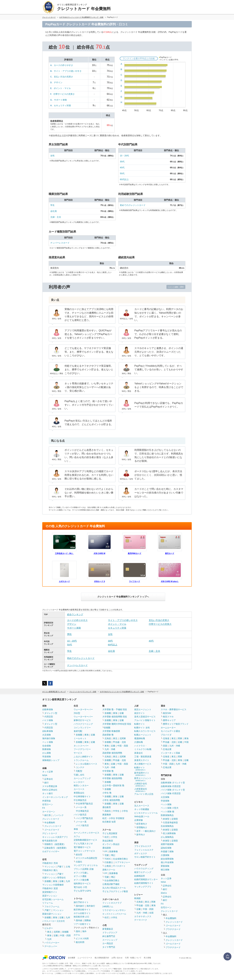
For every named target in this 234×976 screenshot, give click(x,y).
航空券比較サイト (82, 909)
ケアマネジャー (122, 862)
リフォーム (47, 903)
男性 (69, 634)
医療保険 (46, 749)
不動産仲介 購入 (50, 870)
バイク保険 (47, 720)
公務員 (107, 866)
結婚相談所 (139, 876)
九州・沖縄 (109, 749)
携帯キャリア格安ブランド (176, 724)
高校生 (107, 811)
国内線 (79, 920)
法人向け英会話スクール (114, 888)
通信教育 (106, 807)
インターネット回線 (170, 753)
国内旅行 (80, 906)
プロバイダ (166, 735)
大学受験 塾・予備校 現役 (114, 709)
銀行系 (47, 815)
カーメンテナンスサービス (86, 833)
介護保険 (165, 855)
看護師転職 (139, 738)
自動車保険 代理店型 (171, 786)
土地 (68, 866)
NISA (44, 775)
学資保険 (46, 756)
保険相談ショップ (50, 760)
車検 (76, 829)
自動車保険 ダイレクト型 (173, 782)
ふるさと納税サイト (83, 756)
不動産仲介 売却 (50, 863)
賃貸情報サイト (49, 892)
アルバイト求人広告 (143, 794)
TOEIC (107, 859)
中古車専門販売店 (84, 803)
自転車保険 (47, 731)
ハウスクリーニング (83, 724)
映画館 (137, 898)
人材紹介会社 (140, 784)
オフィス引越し (81, 872)
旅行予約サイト (81, 902)
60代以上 (124, 179)
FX (43, 808)
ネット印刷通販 (141, 809)
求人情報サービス (142, 764)
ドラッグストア (109, 932)
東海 (55, 881)
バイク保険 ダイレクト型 (173, 790)
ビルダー (48, 928)
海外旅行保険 (48, 738)
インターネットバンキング (55, 797)
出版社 (79, 861)
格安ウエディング (142, 872)
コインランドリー (82, 727)
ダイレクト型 (50, 713)
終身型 (166, 819)
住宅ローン (47, 804)
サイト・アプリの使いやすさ (68, 71)
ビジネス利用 (82, 938)
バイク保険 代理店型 (171, 793)
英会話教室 (107, 840)
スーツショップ (109, 940)
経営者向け (141, 824)
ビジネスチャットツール (146, 813)
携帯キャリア (169, 720)
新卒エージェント (142, 779)
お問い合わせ (117, 958)
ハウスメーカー (51, 942)
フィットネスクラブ (112, 903)
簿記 (113, 855)
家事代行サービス (82, 720)
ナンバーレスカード (60, 243)
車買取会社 (79, 793)
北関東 (57, 932)
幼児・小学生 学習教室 (113, 818)
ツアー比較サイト (82, 924)
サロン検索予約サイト (145, 857)
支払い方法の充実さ (63, 76)
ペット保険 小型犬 (169, 808)
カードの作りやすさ (63, 65)
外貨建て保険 (167, 851)
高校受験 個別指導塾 (112, 753)
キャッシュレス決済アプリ (55, 837)
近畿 (61, 881)
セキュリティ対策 (62, 105)
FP (105, 851)
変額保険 (165, 866)
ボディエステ (140, 853)
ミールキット (80, 738)
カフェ (77, 836)
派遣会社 (138, 753)
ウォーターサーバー (83, 709)
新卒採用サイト (141, 774)
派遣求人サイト (141, 760)
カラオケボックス (142, 916)
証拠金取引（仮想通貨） (56, 848)
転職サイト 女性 (142, 727)
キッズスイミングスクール (114, 914)
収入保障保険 (169, 833)
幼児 (106, 837)
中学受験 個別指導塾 (112, 778)
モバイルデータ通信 (170, 731)
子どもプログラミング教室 (115, 891)
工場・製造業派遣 (142, 756)
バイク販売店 (80, 814)
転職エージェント (142, 735)
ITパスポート (119, 866)
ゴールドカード (51, 829)
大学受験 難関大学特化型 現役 (116, 724)
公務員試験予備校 (110, 884)
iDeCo (164, 893)
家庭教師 (106, 814)
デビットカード (49, 833)
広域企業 (167, 749)
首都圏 (47, 881)
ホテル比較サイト (82, 913)
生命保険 (46, 745)
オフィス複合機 (81, 880)
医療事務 (113, 851)
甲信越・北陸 (119, 742)
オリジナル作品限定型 (86, 858)
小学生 (125, 811)
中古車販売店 (80, 800)
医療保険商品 (167, 815)
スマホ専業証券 (49, 786)
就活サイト (139, 713)
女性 (52, 155)
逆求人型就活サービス (145, 716)
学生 (52, 205)
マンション (49, 866)
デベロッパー (50, 946)
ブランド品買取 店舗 (84, 869)
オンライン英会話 (110, 844)
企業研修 (138, 820)
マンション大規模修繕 (53, 884)
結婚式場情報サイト (143, 883)
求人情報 (147, 958)
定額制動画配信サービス (85, 840)
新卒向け (140, 834)
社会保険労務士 (120, 859)
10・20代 (124, 155)
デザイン (58, 82)
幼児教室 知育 (109, 822)
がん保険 (46, 753)
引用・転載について (133, 958)
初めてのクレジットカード (133, 205)
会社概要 (71, 958)
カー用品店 (107, 943)
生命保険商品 (167, 826)
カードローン (48, 811)
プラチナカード (173, 929)
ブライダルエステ (142, 846)
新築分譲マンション (51, 914)
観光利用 (80, 942)
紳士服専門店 (108, 936)
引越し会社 (79, 774)
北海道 (107, 738)
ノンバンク (58, 815)
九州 (68, 881)
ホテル (77, 935)
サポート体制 (60, 100)
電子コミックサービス (84, 851)
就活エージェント (142, 709)
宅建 (106, 855)
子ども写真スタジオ (83, 843)
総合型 (79, 854)
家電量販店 (107, 929)
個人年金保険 (167, 862)
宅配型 (79, 771)
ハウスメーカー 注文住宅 (53, 921)
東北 (49, 932)
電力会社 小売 (80, 887)
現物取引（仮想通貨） (55, 844)
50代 (122, 173)
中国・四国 (65, 935)
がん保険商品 (167, 837)
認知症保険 (166, 848)
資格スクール (108, 869)
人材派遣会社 (140, 790)
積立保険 (165, 869)
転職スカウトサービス (145, 731)
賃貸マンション (49, 895)
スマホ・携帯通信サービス (173, 709)
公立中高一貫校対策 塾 (113, 785)
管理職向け (141, 827)
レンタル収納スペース (86, 764)
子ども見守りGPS (82, 891)
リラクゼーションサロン (114, 910)
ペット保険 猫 (167, 811)
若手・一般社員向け (146, 831)
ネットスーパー (81, 745)
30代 (122, 161)
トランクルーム (81, 760)
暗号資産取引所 (49, 840)
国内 (78, 931)
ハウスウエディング (143, 868)
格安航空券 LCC (81, 916)
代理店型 (48, 716)
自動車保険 (47, 709)
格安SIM (167, 713)
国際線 (87, 920)
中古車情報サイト (82, 796)
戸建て (60, 866)
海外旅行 (90, 906)
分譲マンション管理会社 (54, 877)
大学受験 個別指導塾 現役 (114, 716)
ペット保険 (47, 742)
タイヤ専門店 (108, 947)
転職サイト (139, 724)
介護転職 (138, 742)
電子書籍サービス (82, 847)
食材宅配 (78, 731)
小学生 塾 (107, 793)
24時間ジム (107, 906)
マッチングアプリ (142, 886)
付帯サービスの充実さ (64, 94)
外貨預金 (46, 801)
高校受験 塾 (108, 735)
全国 (151, 913)
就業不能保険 (167, 844)
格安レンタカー (81, 785)
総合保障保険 (167, 859)
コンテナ (80, 767)
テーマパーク (140, 920)
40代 (122, 167)
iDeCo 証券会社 (49, 790)
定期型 (174, 819)
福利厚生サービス (82, 883)
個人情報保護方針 (102, 958)
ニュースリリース (84, 958)
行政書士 (108, 862)
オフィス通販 (80, 876)
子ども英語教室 (109, 833)
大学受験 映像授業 (111, 731)
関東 (153, 902)
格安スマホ (168, 716)
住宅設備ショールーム (53, 899)
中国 (186, 742)
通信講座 (106, 848)
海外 (84, 931)
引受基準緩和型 (170, 822)
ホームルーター (168, 727)
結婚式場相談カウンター (146, 879)
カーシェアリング (82, 778)
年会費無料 (49, 822)
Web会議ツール (141, 816)
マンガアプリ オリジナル (86, 865)
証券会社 (48, 779)
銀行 (46, 782)
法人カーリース (141, 805)
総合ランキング (75, 614)
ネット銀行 (47, 793)
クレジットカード (50, 819)
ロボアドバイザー (50, 851)
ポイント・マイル (62, 88)
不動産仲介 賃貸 (50, 888)
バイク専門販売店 (84, 818)
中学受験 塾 (108, 771)
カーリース (79, 789)
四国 (165, 745)
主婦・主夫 (55, 217)
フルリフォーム (51, 906)
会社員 (53, 211)
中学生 (116, 811)
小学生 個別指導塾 (111, 800)
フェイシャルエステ (143, 850)
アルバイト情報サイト (145, 720)
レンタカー (79, 782)
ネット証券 (47, 771)
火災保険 (46, 735)
